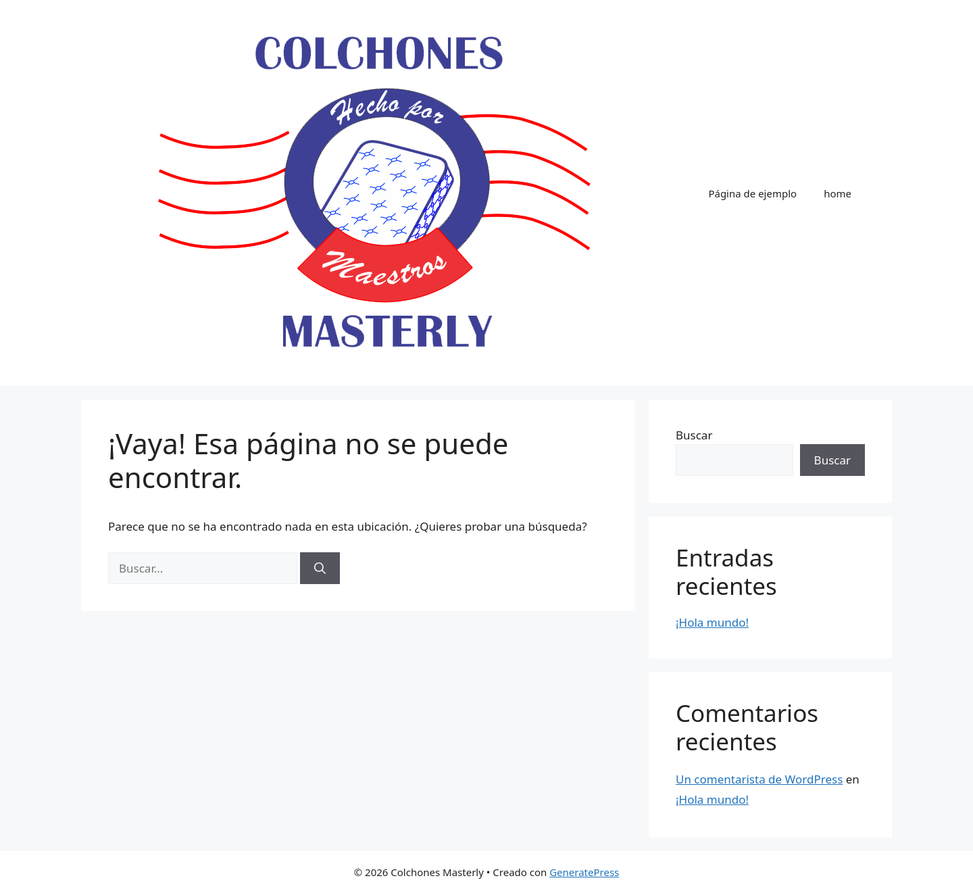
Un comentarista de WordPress (759, 779)
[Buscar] (320, 568)
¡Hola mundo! (712, 622)
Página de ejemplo (752, 193)
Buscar (694, 435)
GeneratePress (584, 872)
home (837, 193)
